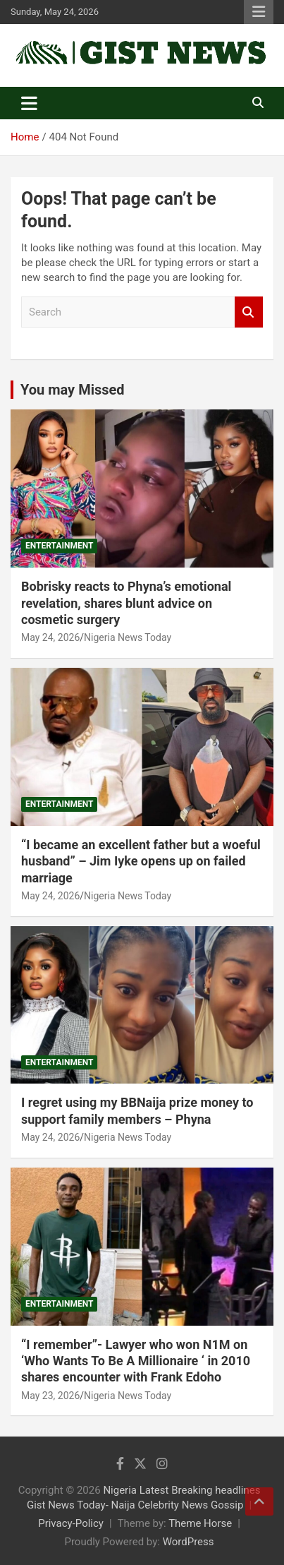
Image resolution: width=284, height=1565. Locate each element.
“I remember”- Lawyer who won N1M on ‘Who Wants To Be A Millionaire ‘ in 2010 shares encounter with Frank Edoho (135, 1361)
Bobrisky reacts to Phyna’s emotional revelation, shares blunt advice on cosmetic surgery (126, 603)
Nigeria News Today (127, 637)
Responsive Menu (258, 12)
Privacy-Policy (71, 1523)
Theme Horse (200, 1523)
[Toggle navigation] (29, 103)
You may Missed (72, 389)
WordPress (188, 1541)
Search (249, 312)
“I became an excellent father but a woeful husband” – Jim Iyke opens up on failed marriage (141, 861)
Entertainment (59, 546)
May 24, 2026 (50, 637)
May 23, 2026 (50, 1395)
